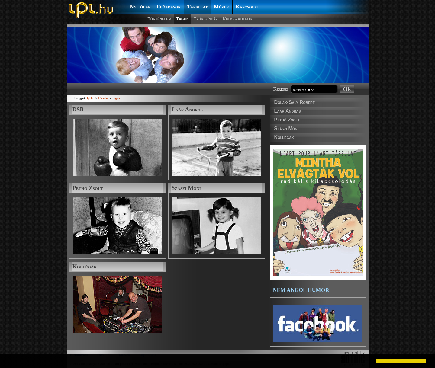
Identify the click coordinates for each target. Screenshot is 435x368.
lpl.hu (91, 98)
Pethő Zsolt (287, 119)
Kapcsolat (247, 7)
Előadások (168, 7)
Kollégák (284, 137)
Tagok (182, 18)
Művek (221, 7)
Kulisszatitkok (237, 18)
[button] (10, 361)
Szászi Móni (286, 128)
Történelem (159, 18)
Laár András (287, 111)
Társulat (197, 7)
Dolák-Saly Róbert (294, 102)
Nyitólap (140, 7)
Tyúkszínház (206, 18)
